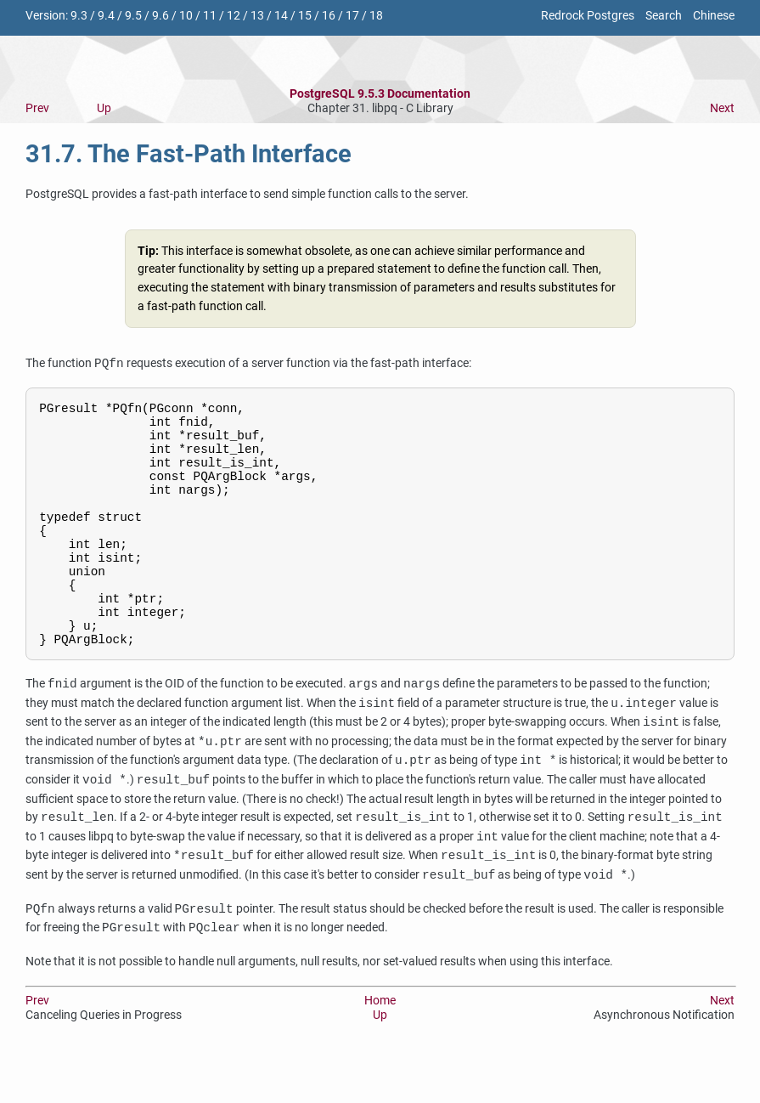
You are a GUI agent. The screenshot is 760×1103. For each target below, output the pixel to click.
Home (380, 1047)
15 (305, 15)
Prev (37, 108)
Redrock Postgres (587, 15)
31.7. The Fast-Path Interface (188, 153)
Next (722, 108)
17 (352, 15)
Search (663, 15)
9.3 (78, 15)
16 (328, 15)
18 (376, 15)
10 (186, 15)
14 (281, 15)
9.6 (160, 15)
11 (210, 15)
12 (233, 15)
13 (257, 15)
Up (104, 108)
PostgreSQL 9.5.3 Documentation (380, 94)
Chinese (714, 15)
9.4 (106, 15)
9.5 (133, 15)
